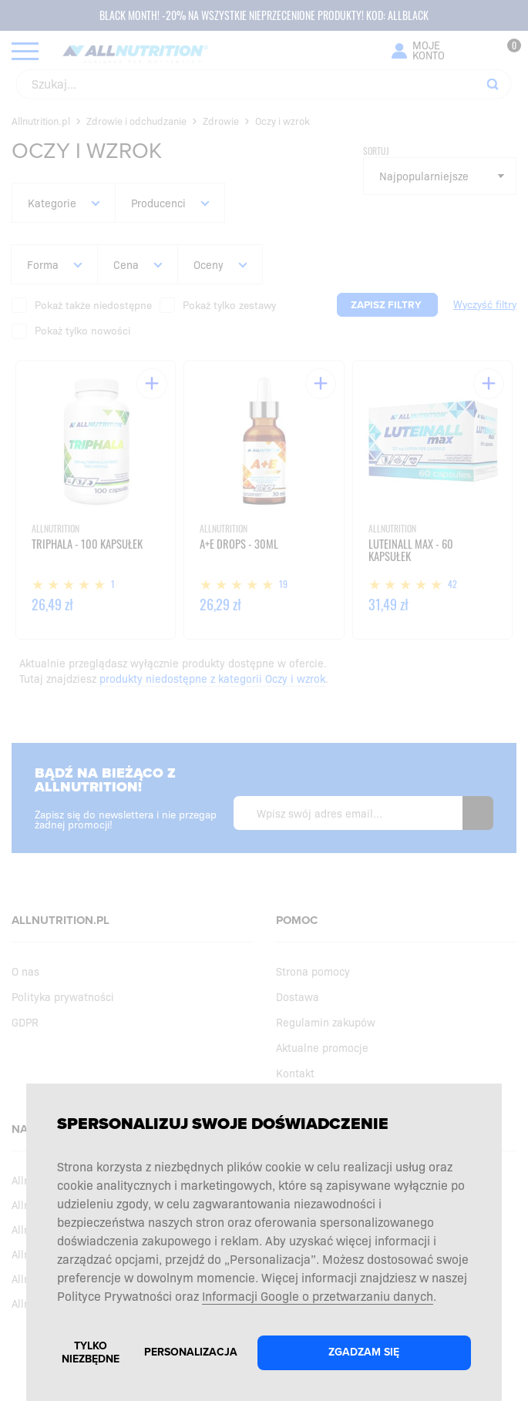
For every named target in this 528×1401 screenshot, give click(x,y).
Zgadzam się (363, 1352)
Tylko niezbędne (90, 1352)
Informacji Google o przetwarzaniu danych (317, 1295)
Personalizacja (190, 1352)
